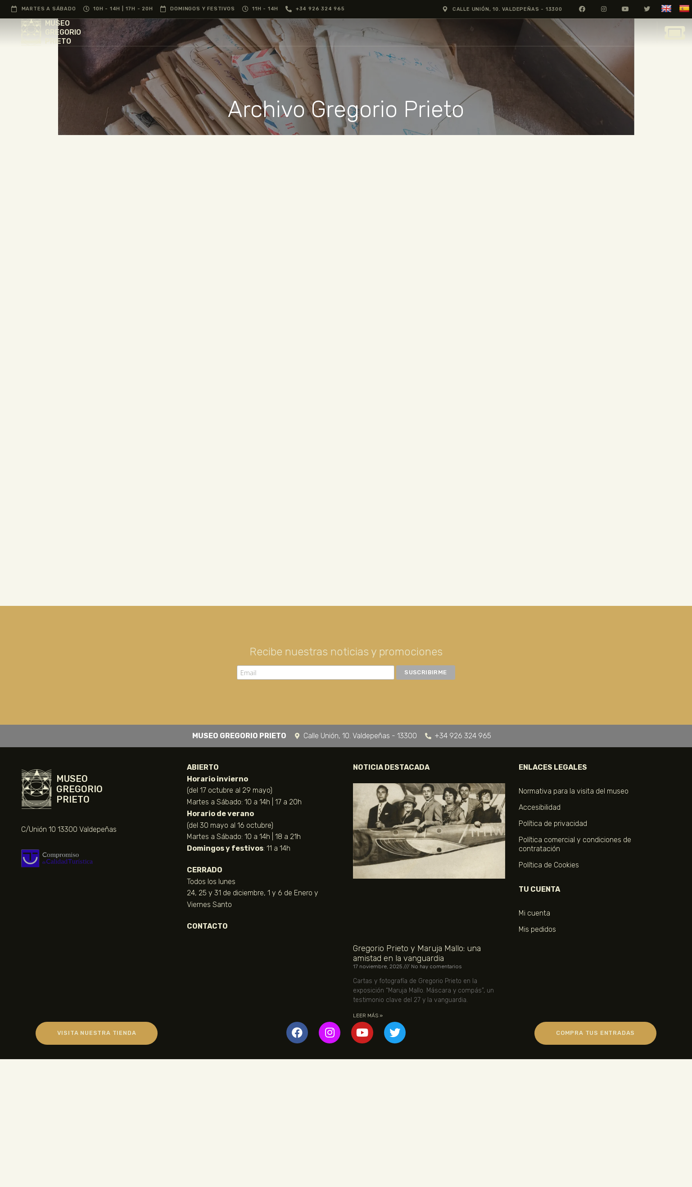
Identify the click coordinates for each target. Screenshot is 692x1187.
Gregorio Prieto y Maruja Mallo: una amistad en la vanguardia (417, 953)
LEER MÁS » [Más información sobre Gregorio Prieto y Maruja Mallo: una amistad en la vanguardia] (368, 1015)
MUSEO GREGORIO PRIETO (63, 32)
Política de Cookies (549, 865)
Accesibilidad (540, 807)
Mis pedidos (537, 929)
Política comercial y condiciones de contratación (575, 844)
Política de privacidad (553, 823)
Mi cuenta (534, 913)
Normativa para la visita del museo (574, 791)
